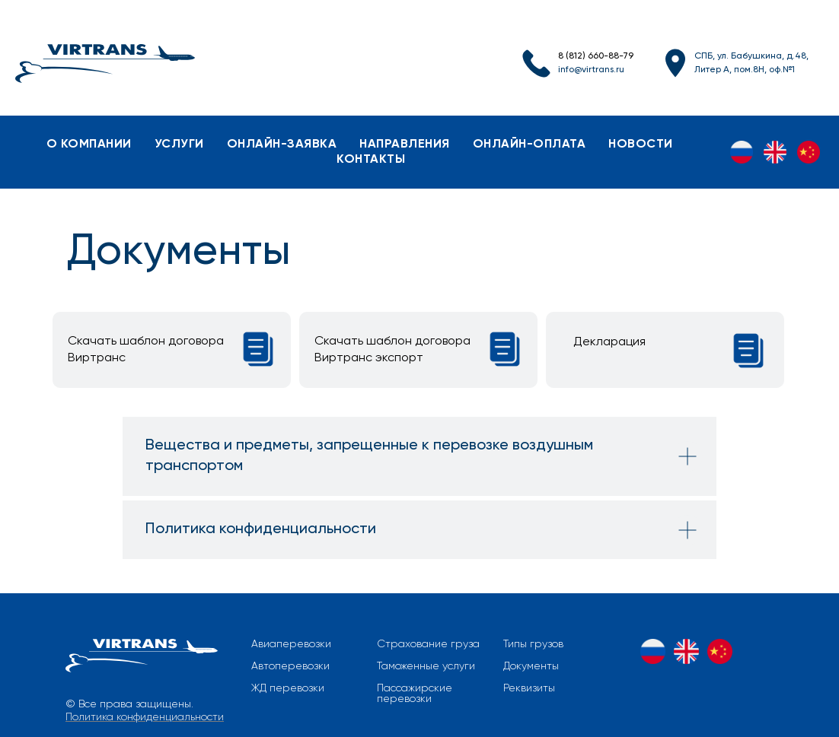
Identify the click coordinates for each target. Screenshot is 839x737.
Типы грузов (533, 644)
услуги (179, 144)
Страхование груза (428, 644)
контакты (371, 160)
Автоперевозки (290, 666)
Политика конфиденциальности (144, 717)
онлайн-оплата (529, 144)
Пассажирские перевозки (414, 693)
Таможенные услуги (426, 666)
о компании (89, 144)
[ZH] (808, 152)
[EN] (775, 152)
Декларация (609, 342)
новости (640, 144)
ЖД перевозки (287, 688)
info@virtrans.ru (591, 70)
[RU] (741, 152)
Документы (531, 666)
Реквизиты (529, 688)
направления (404, 144)
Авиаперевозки (291, 644)
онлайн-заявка (282, 144)
